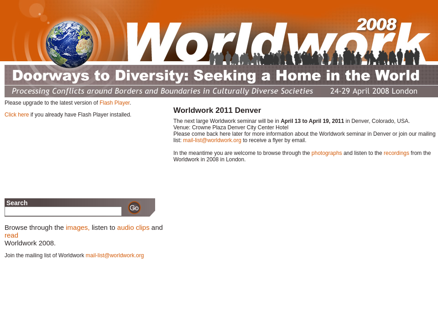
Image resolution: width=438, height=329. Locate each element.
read (11, 235)
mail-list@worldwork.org (212, 140)
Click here (17, 114)
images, (78, 227)
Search (16, 203)
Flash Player (114, 103)
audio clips (133, 227)
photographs (327, 153)
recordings (396, 153)
